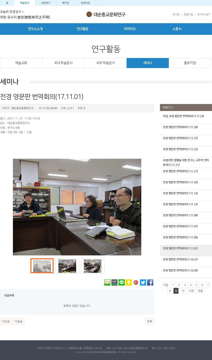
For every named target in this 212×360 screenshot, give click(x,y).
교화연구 (45, 2)
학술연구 (24, 2)
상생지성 (85, 2)
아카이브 (129, 29)
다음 (191, 290)
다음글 (18, 321)
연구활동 (82, 29)
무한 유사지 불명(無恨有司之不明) (25, 17)
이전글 (6, 321)
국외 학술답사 (105, 63)
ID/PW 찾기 (203, 14)
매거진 (65, 2)
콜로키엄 (190, 63)
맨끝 (200, 290)
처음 (165, 285)
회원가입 (188, 14)
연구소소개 (35, 29)
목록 (149, 321)
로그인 (176, 14)
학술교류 (21, 63)
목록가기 (168, 107)
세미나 (147, 63)
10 (182, 290)
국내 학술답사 (63, 63)
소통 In (176, 29)
